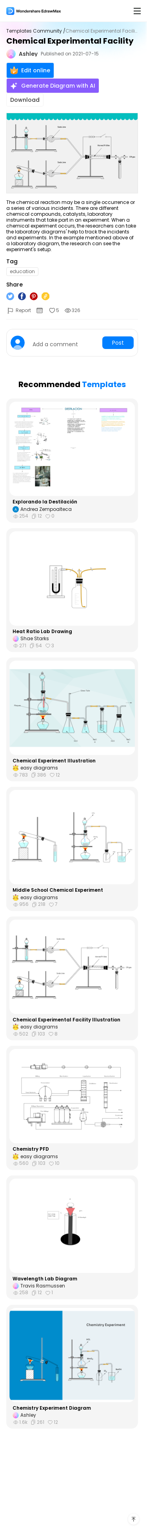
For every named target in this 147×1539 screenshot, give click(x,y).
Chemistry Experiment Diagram (52, 1408)
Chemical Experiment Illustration (54, 761)
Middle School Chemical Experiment (58, 890)
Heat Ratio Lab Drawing (42, 631)
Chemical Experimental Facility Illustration (66, 1020)
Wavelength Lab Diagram (45, 1279)
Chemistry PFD (31, 1149)
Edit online (30, 70)
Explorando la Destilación (45, 502)
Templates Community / (35, 31)
